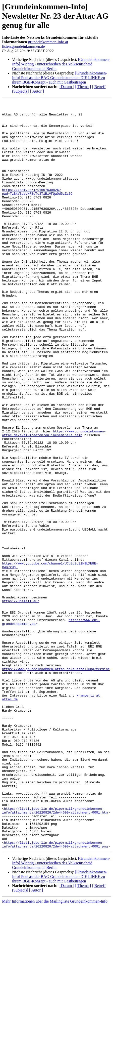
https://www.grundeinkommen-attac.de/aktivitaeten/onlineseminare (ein (54, 499)
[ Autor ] (37, 91)
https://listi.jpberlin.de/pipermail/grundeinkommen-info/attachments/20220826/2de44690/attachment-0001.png (55, 993)
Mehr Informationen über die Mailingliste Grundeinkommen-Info (54, 1050)
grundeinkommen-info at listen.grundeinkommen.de (35, 44)
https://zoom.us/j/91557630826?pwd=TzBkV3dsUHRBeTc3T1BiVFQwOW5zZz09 (37, 210)
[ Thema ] (83, 87)
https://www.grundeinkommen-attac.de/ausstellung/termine (56, 783)
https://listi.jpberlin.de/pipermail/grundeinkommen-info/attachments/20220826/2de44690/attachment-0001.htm (55, 952)
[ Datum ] (66, 87)
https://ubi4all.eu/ (20, 701)
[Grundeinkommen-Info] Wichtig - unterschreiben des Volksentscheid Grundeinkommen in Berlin (61, 64)
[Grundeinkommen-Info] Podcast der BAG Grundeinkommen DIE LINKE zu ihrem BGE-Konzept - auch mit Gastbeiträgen (59, 77)
